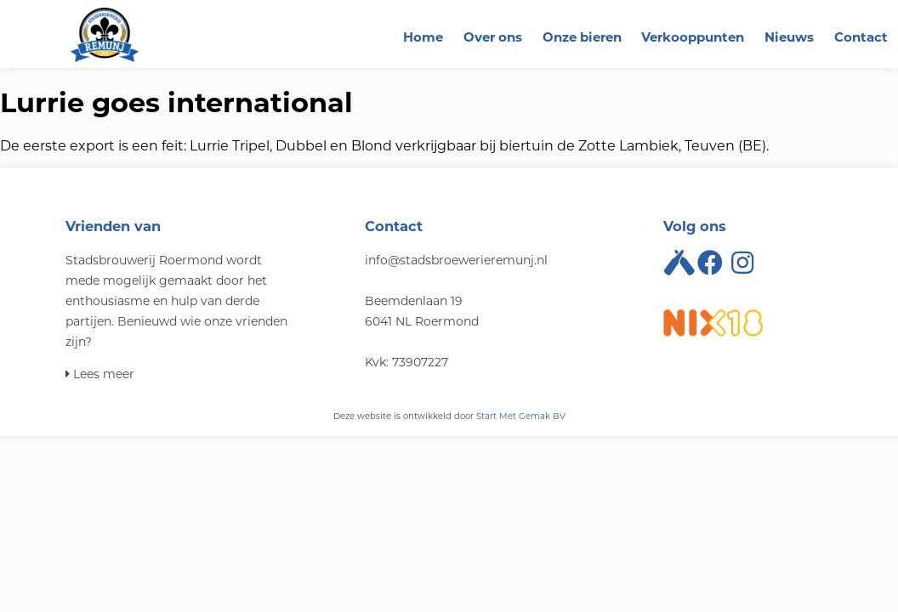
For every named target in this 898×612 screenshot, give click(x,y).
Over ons (492, 37)
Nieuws (789, 37)
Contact (861, 37)
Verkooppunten (692, 37)
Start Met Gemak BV (521, 416)
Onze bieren (582, 37)
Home (423, 37)
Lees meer (99, 374)
